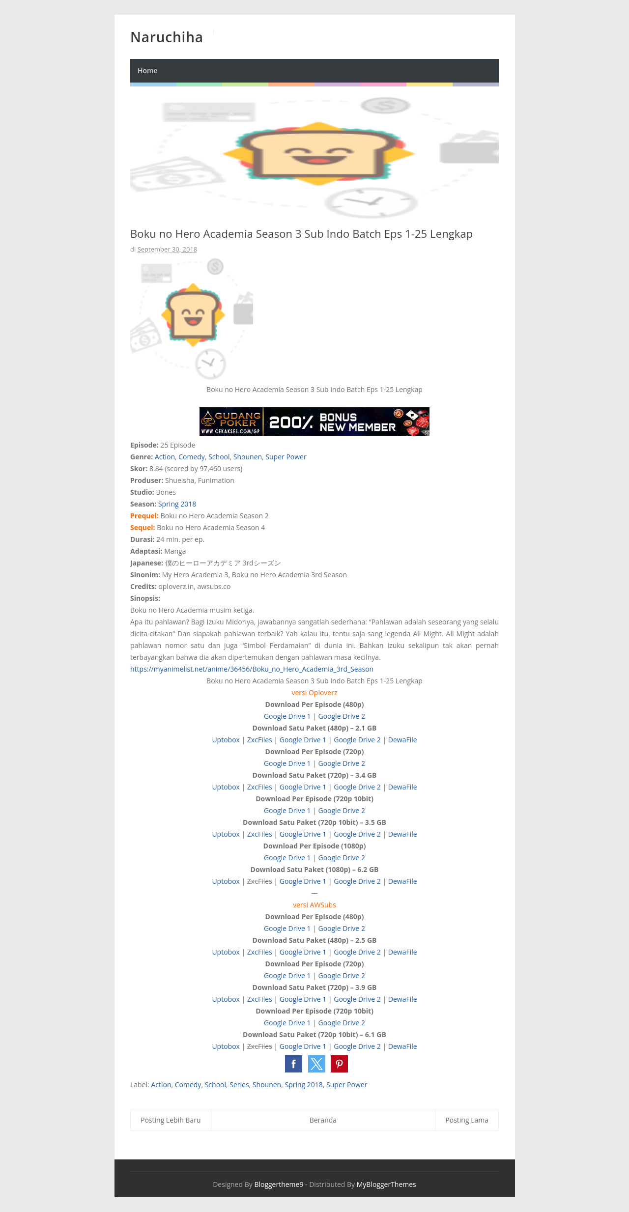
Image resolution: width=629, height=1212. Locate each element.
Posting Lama (466, 1120)
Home (148, 70)
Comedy (191, 456)
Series (239, 1084)
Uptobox (226, 739)
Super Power (285, 456)
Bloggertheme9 (278, 1184)
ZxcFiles (259, 739)
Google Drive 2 (341, 716)
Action (165, 456)
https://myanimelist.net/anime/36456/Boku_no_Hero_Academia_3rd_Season (251, 669)
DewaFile (402, 739)
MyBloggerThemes (386, 1184)
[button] (293, 1063)
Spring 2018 (177, 503)
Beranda (323, 1120)
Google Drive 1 (287, 716)
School (218, 456)
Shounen (247, 456)
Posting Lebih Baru (171, 1120)
